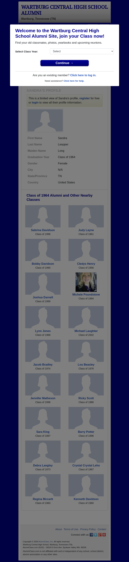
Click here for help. (74, 81)
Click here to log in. (83, 75)
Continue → (64, 63)
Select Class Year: (26, 51)
